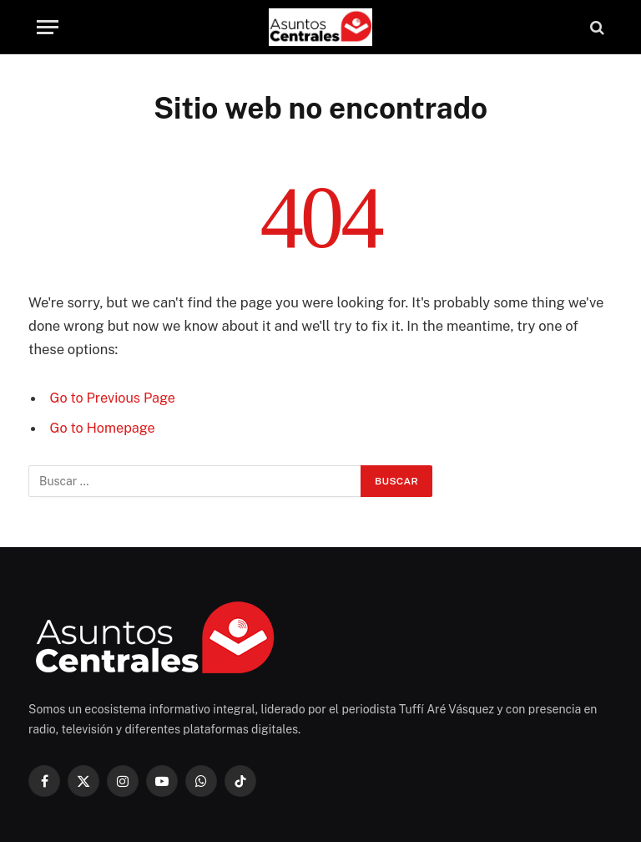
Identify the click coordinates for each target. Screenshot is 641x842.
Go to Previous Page (114, 397)
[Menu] (47, 27)
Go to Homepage (104, 427)
